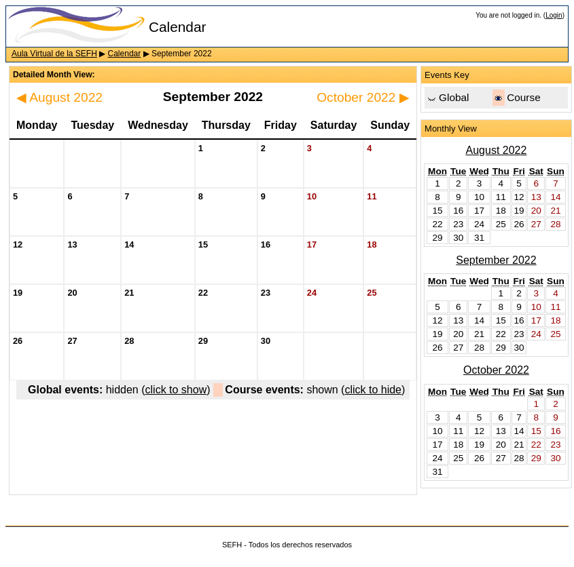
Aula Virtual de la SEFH (54, 53)
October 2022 (363, 97)
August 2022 (59, 97)
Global (454, 97)
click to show (176, 389)
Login (553, 15)
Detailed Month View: (53, 74)
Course (524, 97)
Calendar (124, 53)
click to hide (372, 389)
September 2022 (496, 260)
